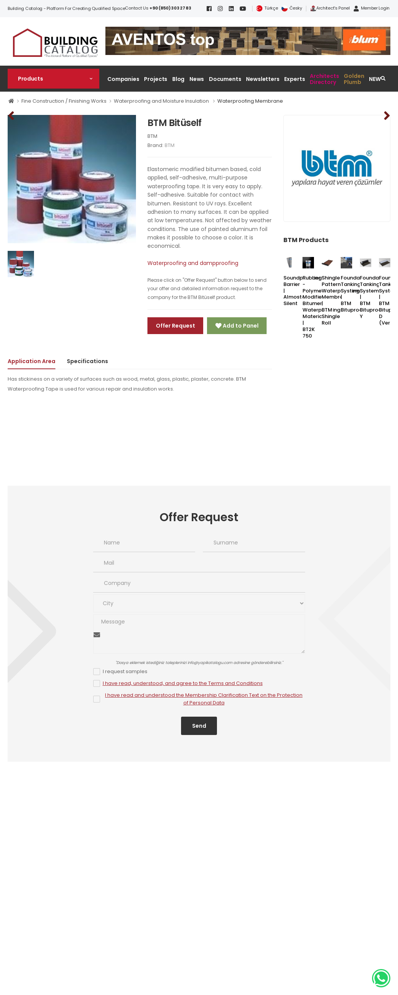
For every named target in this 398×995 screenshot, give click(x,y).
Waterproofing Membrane (250, 101)
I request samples (125, 671)
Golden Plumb (354, 79)
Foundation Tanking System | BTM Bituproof (355, 293)
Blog (178, 79)
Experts (294, 79)
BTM (152, 136)
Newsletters (263, 79)
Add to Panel (240, 326)
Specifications (87, 361)
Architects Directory (324, 79)
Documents (225, 79)
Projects (155, 79)
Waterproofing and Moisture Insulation (162, 101)
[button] (53, 79)
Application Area (31, 361)
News (196, 79)
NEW (375, 79)
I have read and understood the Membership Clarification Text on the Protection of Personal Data (204, 699)
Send (199, 726)
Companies (123, 79)
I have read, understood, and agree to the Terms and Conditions (183, 683)
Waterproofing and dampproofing (192, 263)
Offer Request (175, 326)
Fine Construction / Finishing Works (64, 101)
